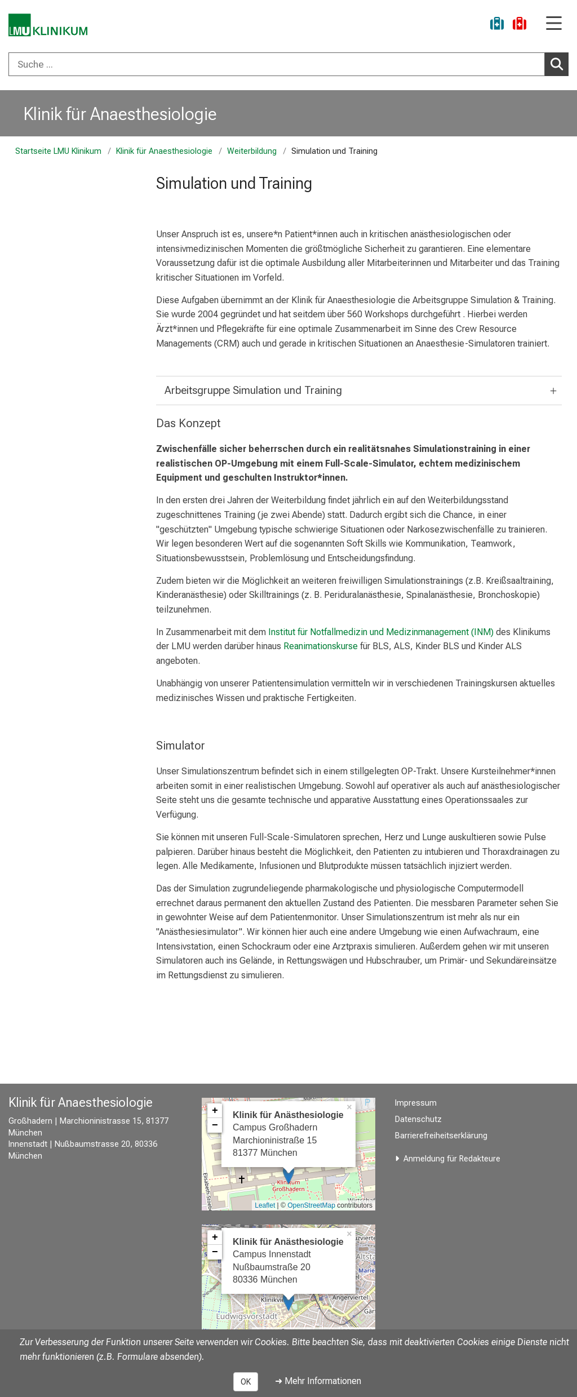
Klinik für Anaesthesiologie (120, 114)
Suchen (559, 63)
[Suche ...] (276, 64)
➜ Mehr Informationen (318, 1381)
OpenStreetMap (311, 1205)
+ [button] (215, 1110)
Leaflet (265, 1205)
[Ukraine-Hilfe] (497, 25)
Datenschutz (418, 1119)
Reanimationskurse (320, 646)
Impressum (416, 1103)
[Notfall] (519, 25)
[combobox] (288, 64)
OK (246, 1381)
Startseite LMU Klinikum (58, 151)
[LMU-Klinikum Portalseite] (47, 25)
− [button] (215, 1125)
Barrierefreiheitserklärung (441, 1136)
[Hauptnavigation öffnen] (554, 24)
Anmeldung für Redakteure (451, 1159)
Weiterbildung (252, 151)
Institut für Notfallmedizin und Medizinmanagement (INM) (381, 632)
